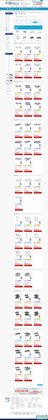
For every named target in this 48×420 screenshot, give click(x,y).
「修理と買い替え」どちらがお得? (25, 412)
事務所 (7, 35)
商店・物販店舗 (8, 42)
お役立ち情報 (24, 6)
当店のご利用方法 (18, 0)
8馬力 (30, 22)
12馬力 (40, 22)
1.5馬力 (17, 20)
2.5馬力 (35, 20)
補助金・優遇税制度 (15, 413)
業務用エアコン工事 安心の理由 (9, 0)
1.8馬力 (21, 20)
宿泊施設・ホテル (8, 45)
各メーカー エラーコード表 (33, 412)
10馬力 (35, 22)
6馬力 (26, 22)
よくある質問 (37, 413)
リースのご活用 (10, 413)
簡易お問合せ (41, 417)
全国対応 (15, 0)
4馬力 (17, 22)
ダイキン (37, 399)
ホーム (7, 6)
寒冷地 (7, 48)
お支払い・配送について (33, 413)
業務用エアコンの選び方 (18, 412)
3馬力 (40, 20)
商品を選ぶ (11, 6)
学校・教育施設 (17, 404)
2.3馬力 (31, 20)
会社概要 (22, 0)
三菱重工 (32, 399)
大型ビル (7, 51)
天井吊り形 (21, 399)
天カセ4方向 (12, 399)
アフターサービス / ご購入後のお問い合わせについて (9, 91)
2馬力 (26, 20)
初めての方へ (35, 6)
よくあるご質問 (8, 86)
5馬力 (21, 22)
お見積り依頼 (19, 413)
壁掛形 (25, 399)
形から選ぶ (8, 13)
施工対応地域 (27, 413)
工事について (18, 6)
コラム (30, 6)
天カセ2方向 (17, 399)
